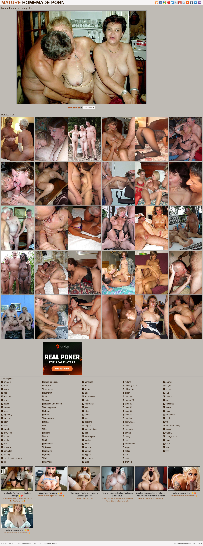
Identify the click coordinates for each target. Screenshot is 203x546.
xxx (166, 451)
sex (125, 455)
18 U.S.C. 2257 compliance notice (43, 543)
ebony (46, 411)
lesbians (87, 422)
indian (86, 400)
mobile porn (88, 436)
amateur (6, 382)
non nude (87, 458)
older (126, 393)
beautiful (6, 407)
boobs (5, 436)
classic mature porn (11, 458)
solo (166, 400)
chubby (5, 455)
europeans (48, 418)
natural (86, 451)
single (167, 385)
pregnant (128, 429)
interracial (88, 404)
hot (85, 393)
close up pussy (50, 382)
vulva (166, 440)
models (86, 440)
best (4, 411)
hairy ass (47, 462)
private (127, 433)
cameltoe (6, 451)
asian (5, 389)
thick (166, 411)
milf (85, 433)
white (166, 444)
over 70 (127, 415)
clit (3, 462)
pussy (126, 436)
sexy (126, 458)
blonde (5, 429)
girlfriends (47, 444)
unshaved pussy (171, 425)
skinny (167, 389)
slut (166, 393)
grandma (47, 451)
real (125, 440)
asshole (6, 396)
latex (85, 411)
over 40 (127, 404)
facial (45, 422)
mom (85, 444)
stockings (168, 404)
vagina (167, 433)
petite (126, 425)
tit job (167, 418)
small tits (168, 396)
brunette (6, 447)
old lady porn (130, 385)
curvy (45, 400)
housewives (88, 396)
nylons (127, 382)
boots (5, 440)
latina (86, 415)
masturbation (89, 429)
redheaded (129, 444)
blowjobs (6, 433)
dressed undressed (52, 404)
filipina (46, 433)
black (5, 425)
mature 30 (128, 400)
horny (86, 389)
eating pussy (49, 407)
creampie (47, 389)
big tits (5, 418)
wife (166, 447)
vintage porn (170, 436)
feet (45, 429)
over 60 (127, 411)
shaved (127, 462)
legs (85, 418)
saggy (126, 447)
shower (167, 382)
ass (4, 393)
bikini (4, 422)
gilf (44, 440)
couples (46, 385)
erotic (45, 415)
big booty (6, 415)
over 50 (127, 407)
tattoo (167, 407)
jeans (86, 407)
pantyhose (129, 422)
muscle (86, 447)
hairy (45, 458)
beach (5, 404)
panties (127, 418)
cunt (45, 396)
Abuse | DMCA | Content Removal (15, 543)
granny (46, 455)
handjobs (87, 382)
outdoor (127, 396)
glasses (46, 447)
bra (4, 444)
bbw (4, 400)
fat (44, 425)
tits (165, 422)
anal (4, 385)
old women (129, 389)
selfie (126, 451)
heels (86, 385)
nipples (86, 455)
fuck (45, 436)
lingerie (86, 425)
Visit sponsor (89, 108)
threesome (169, 415)
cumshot (47, 393)
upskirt (167, 429)
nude (85, 462)
